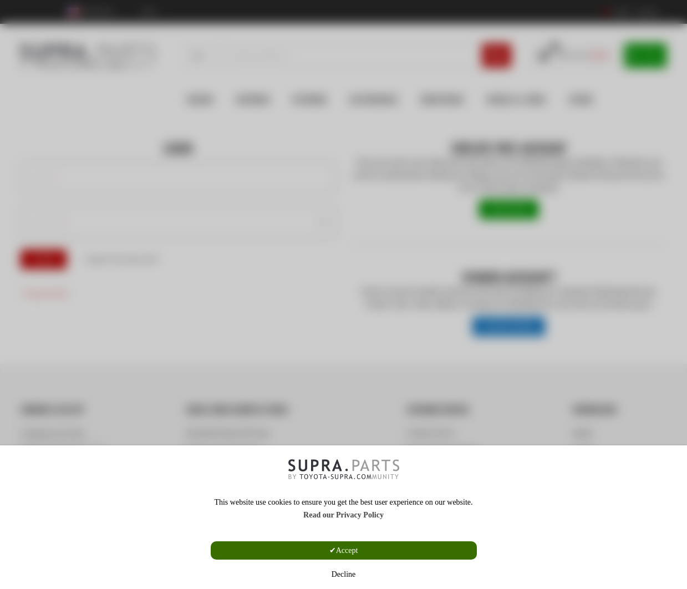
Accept (347, 550)
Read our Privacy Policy (343, 515)
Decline (344, 574)
